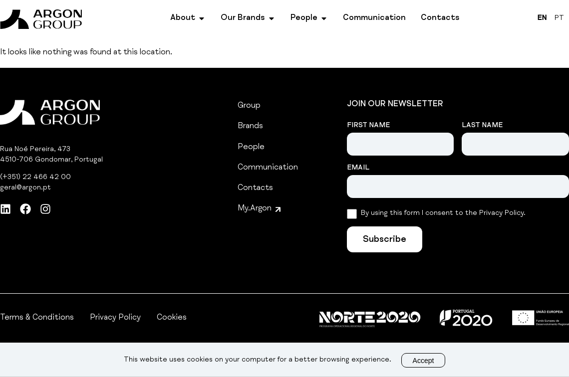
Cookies (172, 318)
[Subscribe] (384, 239)
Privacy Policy (115, 318)
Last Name (482, 125)
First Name (368, 125)
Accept (423, 361)
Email (358, 168)
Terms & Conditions (37, 318)
